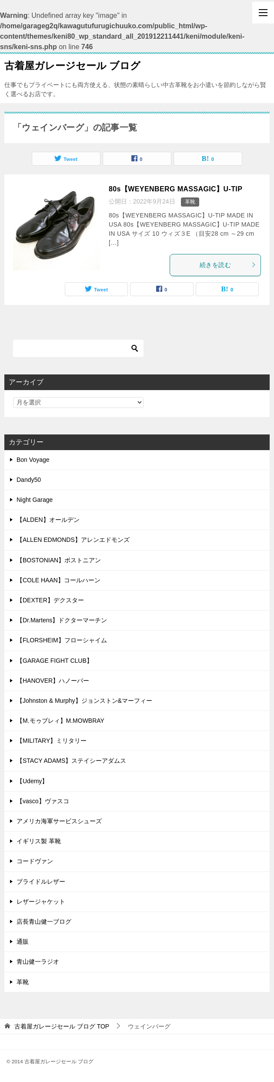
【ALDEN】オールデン (48, 519)
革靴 (190, 202)
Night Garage (35, 499)
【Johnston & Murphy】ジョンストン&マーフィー (84, 700)
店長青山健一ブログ (44, 921)
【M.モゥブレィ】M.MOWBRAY (60, 720)
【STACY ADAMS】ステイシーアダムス (71, 760)
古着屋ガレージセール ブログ (72, 64)
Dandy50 (29, 479)
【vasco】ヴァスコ (43, 801)
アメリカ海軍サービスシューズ (59, 821)
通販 (23, 941)
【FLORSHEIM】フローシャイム (62, 640)
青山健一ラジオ (38, 961)
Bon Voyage (33, 459)
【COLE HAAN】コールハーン (58, 580)
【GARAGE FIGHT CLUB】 (55, 660)
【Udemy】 (32, 781)
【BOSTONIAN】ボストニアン (59, 560)
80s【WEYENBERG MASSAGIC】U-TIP (175, 189)
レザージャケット (41, 901)
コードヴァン (35, 861)
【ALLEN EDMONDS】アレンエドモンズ (73, 539)
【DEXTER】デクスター (50, 600)
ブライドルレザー (41, 881)
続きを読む (228, 264)
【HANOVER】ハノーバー (53, 680)
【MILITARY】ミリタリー (52, 740)
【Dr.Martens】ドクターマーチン (62, 620)
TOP (61, 1026)
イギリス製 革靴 (39, 841)
